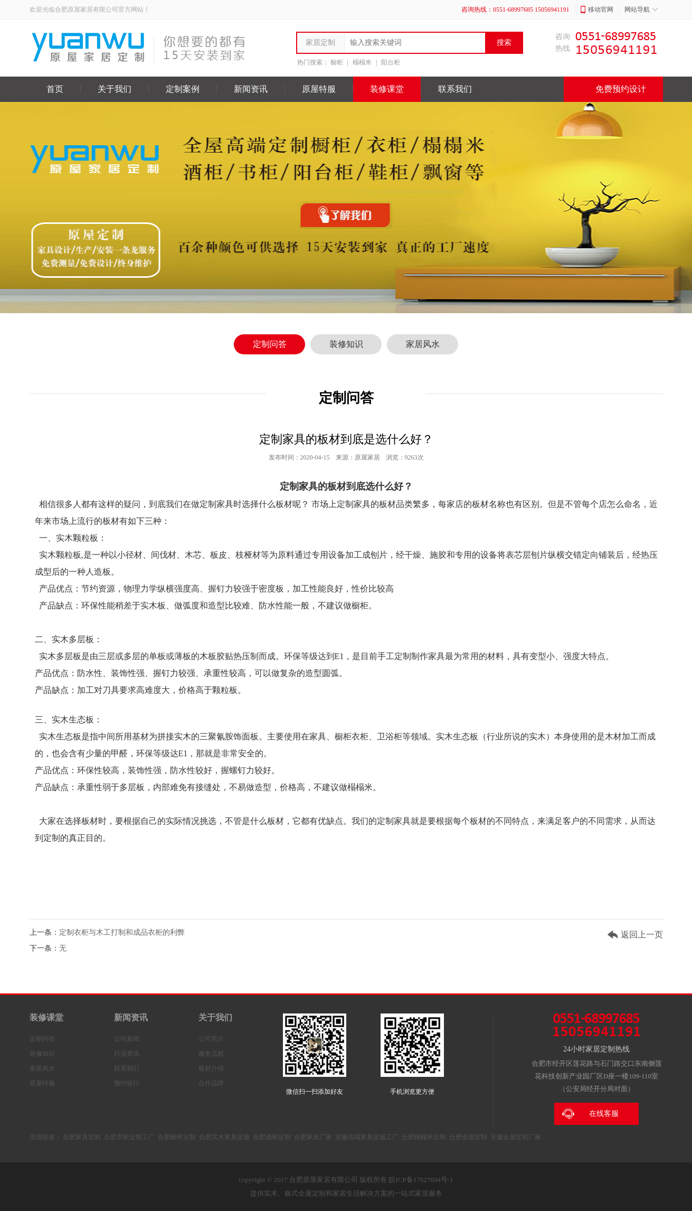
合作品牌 (211, 1083)
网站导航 (641, 9)
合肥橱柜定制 (177, 1137)
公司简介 (211, 1039)
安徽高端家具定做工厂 (367, 1137)
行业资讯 (126, 1053)
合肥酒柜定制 (272, 1137)
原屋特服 (319, 89)
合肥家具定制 (82, 1137)
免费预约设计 (613, 89)
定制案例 (183, 89)
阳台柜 (390, 62)
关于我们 (114, 89)
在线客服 (590, 1114)
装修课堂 (387, 89)
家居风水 (423, 344)
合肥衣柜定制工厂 (129, 1137)
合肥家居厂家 (313, 1137)
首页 (54, 89)
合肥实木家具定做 (224, 1137)
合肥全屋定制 (468, 1137)
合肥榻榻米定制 (424, 1137)
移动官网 (597, 9)
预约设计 (126, 1083)
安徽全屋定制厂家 (515, 1137)
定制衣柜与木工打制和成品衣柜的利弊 (122, 932)
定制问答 (270, 344)
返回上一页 (642, 934)
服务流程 (211, 1053)
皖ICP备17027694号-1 (420, 1180)
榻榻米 (362, 62)
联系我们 (455, 89)
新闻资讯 (251, 89)
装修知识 (346, 344)
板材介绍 (211, 1068)
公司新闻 (126, 1039)
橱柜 (336, 62)
